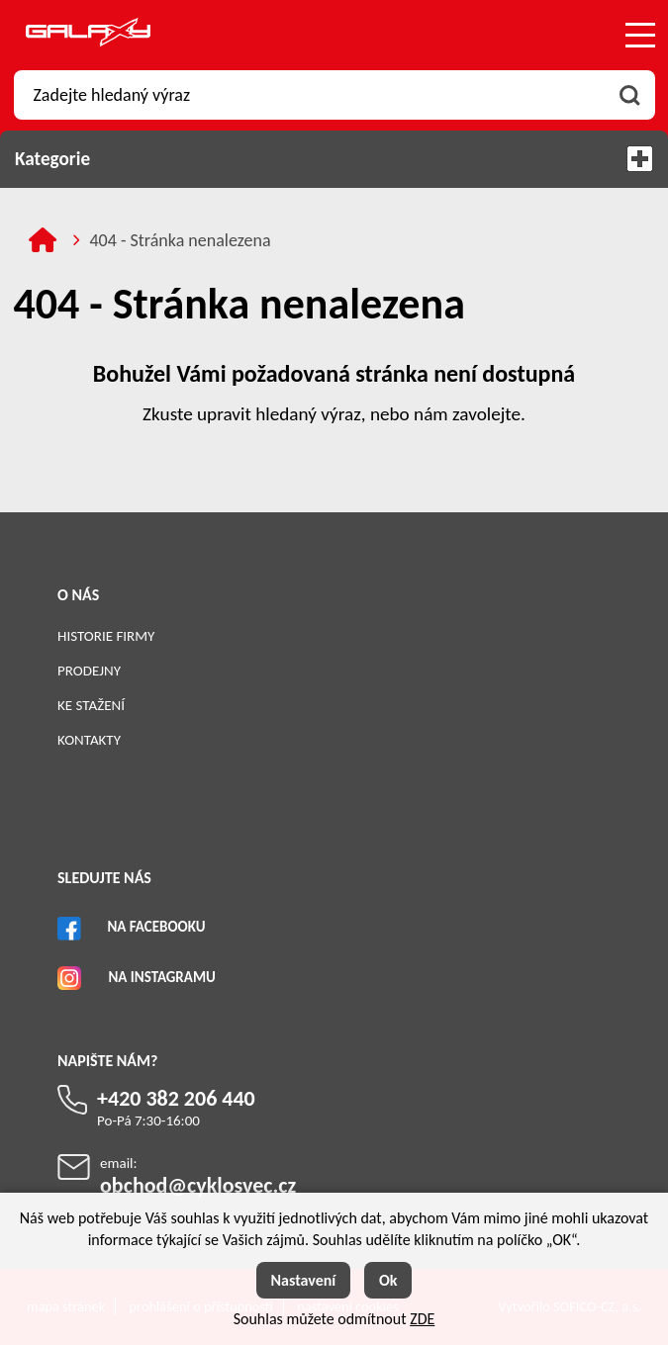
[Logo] (88, 35)
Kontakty (89, 740)
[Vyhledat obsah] (630, 95)
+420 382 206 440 (176, 1098)
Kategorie (334, 158)
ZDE (422, 1318)
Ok (388, 1280)
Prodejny (89, 670)
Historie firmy (105, 636)
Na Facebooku (156, 927)
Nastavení (303, 1280)
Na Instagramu (161, 977)
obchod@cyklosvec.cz (198, 1185)
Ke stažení (91, 705)
